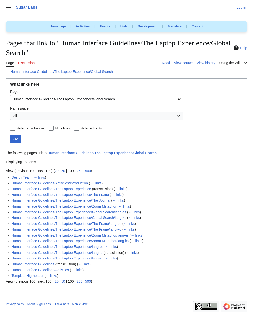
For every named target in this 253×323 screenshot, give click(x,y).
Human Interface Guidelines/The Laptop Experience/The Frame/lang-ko (66, 229)
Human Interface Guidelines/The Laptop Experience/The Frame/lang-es (66, 224)
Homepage (58, 26)
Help (239, 47)
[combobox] (96, 99)
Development (147, 26)
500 (88, 171)
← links (39, 177)
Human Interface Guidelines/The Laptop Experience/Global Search (61, 72)
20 (57, 171)
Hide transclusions (31, 128)
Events (105, 26)
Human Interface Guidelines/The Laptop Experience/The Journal (60, 200)
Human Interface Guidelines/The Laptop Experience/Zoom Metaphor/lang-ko (70, 241)
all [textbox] (15, 116)
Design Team (21, 177)
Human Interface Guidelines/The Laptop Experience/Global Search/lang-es (68, 212)
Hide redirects (91, 128)
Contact (197, 26)
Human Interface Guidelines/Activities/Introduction (49, 183)
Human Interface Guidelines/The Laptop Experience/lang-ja (56, 253)
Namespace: (20, 108)
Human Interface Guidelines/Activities (40, 270)
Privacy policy (15, 304)
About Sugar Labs (39, 304)
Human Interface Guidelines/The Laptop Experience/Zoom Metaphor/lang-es (70, 235)
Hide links (62, 128)
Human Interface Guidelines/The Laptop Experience (51, 189)
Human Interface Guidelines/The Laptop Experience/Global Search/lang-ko (68, 218)
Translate (175, 26)
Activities (83, 26)
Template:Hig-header (27, 276)
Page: (14, 92)
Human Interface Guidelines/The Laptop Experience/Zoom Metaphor (63, 206)
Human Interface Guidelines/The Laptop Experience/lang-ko (57, 258)
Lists (124, 26)
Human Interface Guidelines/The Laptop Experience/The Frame (60, 195)
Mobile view (79, 304)
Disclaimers (61, 304)
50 (63, 171)
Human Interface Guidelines (32, 264)
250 (79, 171)
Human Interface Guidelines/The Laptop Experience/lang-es (57, 247)
